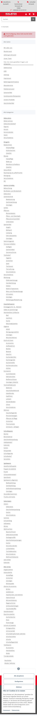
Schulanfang (8, 521)
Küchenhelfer (10, 363)
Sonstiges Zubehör (12, 382)
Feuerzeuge (10, 622)
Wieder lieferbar (9, 663)
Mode (8, 653)
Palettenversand (9, 89)
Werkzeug (7, 277)
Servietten (7, 459)
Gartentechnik (8, 196)
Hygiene (8, 258)
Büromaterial (8, 437)
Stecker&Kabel (10, 402)
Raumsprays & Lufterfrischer (13, 173)
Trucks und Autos (9, 497)
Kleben (8, 286)
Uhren (8, 404)
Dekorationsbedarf (10, 124)
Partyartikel (7, 451)
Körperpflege (10, 147)
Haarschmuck (10, 597)
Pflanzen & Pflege (11, 418)
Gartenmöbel (10, 249)
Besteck (8, 351)
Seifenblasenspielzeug (13, 488)
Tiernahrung (10, 269)
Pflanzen (6, 210)
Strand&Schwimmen (10, 494)
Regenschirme (10, 603)
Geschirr (9, 354)
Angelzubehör (8, 569)
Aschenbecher (10, 617)
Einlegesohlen (10, 628)
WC (5, 181)
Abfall (8, 329)
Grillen (6, 208)
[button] (26, 14)
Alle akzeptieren (19, 676)
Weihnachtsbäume (12, 557)
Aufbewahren (10, 346)
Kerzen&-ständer (11, 546)
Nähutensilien (10, 376)
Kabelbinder (10, 393)
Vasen (6, 135)
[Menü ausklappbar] (2, 13)
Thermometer (10, 424)
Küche (8, 321)
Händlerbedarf (8, 611)
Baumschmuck (11, 532)
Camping (9, 233)
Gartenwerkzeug (11, 202)
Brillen (8, 589)
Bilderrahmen (8, 121)
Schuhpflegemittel (12, 642)
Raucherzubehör (9, 614)
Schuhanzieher (11, 636)
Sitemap (6, 75)
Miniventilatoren (11, 600)
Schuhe (8, 639)
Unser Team (8, 58)
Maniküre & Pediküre (13, 164)
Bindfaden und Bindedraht (12, 191)
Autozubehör (8, 572)
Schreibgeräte (8, 453)
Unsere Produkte (9, 99)
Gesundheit (7, 170)
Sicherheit (9, 261)
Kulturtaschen (10, 150)
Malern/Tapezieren (12, 288)
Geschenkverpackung (11, 439)
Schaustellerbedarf (10, 474)
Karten (6, 448)
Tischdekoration (11, 551)
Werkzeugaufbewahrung (14, 300)
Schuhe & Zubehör (10, 625)
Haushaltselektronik (12, 390)
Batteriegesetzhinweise (11, 82)
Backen (8, 349)
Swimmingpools (9, 241)
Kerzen (6, 129)
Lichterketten (10, 548)
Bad (7, 315)
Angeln (8, 227)
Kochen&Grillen (11, 357)
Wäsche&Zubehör (12, 323)
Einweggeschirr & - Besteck (12, 307)
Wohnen (6, 410)
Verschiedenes (8, 138)
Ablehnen (19, 687)
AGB (5, 71)
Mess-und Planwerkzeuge (14, 291)
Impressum (6, 710)
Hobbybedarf (8, 442)
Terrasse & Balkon (9, 244)
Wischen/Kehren (11, 337)
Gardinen (9, 318)
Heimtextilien (10, 650)
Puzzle (6, 472)
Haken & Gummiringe (11, 310)
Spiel (7, 263)
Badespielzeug (11, 483)
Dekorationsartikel (12, 534)
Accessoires (10, 343)
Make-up (9, 161)
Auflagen (9, 247)
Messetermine (8, 85)
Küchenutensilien (11, 365)
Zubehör (9, 153)
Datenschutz (15, 710)
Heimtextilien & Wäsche (11, 312)
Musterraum (8, 51)
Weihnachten (8, 529)
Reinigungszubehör (12, 332)
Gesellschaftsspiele (10, 466)
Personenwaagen (11, 416)
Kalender (7, 445)
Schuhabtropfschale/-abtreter (15, 634)
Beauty (6, 156)
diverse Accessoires (10, 586)
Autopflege (9, 575)
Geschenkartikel (9, 103)
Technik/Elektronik (10, 385)
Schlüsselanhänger (12, 606)
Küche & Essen (8, 340)
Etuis (7, 620)
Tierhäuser (9, 266)
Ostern (6, 504)
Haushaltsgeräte (11, 413)
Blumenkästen (10, 213)
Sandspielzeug (11, 486)
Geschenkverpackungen (14, 540)
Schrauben (9, 294)
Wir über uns (8, 48)
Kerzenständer (8, 132)
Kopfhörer (9, 396)
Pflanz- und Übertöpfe (13, 216)
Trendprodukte (8, 656)
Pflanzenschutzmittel (13, 219)
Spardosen (7, 477)
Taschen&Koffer (11, 609)
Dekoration (7, 194)
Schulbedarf (8, 456)
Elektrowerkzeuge (11, 280)
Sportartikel (7, 224)
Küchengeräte (10, 360)
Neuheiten (7, 660)
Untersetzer (10, 222)
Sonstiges (9, 205)
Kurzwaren (7, 371)
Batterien (9, 388)
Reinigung (7, 175)
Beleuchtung (8, 188)
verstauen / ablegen (12, 427)
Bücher (6, 434)
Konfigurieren (19, 681)
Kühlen (8, 368)
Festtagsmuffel (11, 537)
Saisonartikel (8, 92)
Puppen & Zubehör (10, 469)
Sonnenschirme (11, 252)
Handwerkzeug (11, 283)
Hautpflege (9, 159)
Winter (6, 526)
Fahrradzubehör (11, 235)
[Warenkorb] (33, 14)
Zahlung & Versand (10, 55)
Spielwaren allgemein (11, 480)
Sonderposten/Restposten (12, 96)
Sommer (6, 518)
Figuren (6, 126)
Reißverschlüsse (11, 379)
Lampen (8, 399)
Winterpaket (10, 583)
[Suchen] (16, 19)
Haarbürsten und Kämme (14, 595)
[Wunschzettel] (29, 14)
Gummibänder (11, 374)
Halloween (7, 523)
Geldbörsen (10, 592)
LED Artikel (7, 560)
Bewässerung (10, 199)
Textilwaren (7, 645)
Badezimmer (8, 145)
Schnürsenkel (10, 631)
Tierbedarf (7, 255)
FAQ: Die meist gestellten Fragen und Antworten (16, 63)
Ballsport (9, 230)
